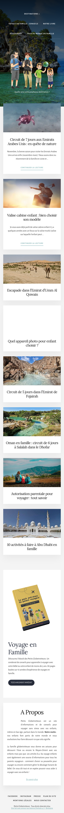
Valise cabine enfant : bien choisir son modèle (32, 217)
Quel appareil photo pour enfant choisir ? (32, 343)
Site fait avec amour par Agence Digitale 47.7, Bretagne (32, 808)
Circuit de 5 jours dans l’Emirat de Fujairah (32, 394)
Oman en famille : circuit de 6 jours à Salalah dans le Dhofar (32, 445)
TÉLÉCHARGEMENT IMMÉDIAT (21, 682)
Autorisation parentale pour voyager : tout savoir (32, 496)
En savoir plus (32, 779)
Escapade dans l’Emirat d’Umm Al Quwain (32, 292)
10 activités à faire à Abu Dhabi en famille (32, 546)
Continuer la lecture (32, 168)
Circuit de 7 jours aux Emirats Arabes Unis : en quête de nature (32, 141)
